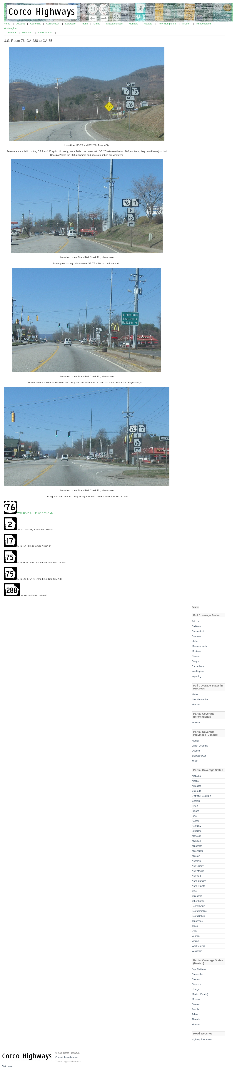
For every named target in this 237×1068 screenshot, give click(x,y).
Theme (58, 1061)
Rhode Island (203, 23)
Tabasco (196, 1014)
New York (196, 876)
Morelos (196, 999)
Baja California (199, 969)
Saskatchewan (199, 755)
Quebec (196, 750)
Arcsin (78, 1061)
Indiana (195, 811)
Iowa (194, 816)
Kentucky (196, 826)
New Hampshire (167, 23)
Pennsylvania (198, 906)
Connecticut (53, 23)
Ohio (194, 891)
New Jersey (198, 866)
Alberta (195, 740)
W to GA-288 (24, 513)
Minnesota (197, 846)
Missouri (196, 856)
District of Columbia (201, 796)
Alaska (195, 781)
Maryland (196, 836)
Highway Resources (202, 1039)
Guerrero (196, 984)
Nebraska (196, 861)
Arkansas (196, 786)
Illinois (195, 806)
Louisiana (196, 831)
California (35, 23)
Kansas (195, 821)
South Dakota (199, 916)
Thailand (196, 722)
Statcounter (7, 1066)
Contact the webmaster (66, 1057)
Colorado (196, 791)
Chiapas (196, 979)
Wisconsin (197, 951)
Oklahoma (197, 896)
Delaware (70, 23)
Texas (195, 926)
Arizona (20, 23)
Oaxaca (196, 1004)
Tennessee (197, 921)
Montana (134, 23)
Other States (45, 32)
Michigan (196, 841)
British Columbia (200, 745)
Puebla (195, 1009)
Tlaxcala (196, 1019)
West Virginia (198, 946)
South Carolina (199, 911)
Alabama (196, 776)
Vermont (11, 32)
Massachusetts (114, 23)
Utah (194, 931)
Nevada (148, 23)
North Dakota (198, 886)
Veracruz (196, 1024)
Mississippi (197, 851)
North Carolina (199, 881)
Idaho (85, 23)
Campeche (197, 974)
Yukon (195, 760)
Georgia (196, 801)
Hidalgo (196, 989)
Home (7, 23)
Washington (10, 28)
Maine (97, 23)
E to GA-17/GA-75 (43, 513)
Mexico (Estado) (200, 994)
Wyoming (27, 32)
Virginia (195, 941)
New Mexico (198, 871)
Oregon (186, 23)
